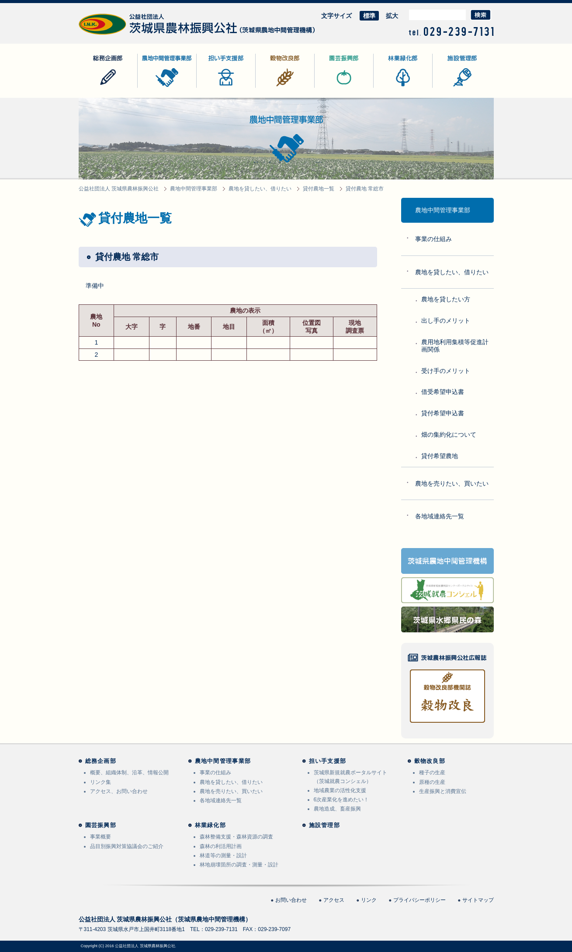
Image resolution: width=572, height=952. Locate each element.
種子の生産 (432, 772)
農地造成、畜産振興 (337, 809)
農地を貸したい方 (445, 299)
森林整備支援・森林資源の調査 (236, 837)
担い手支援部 (215, 87)
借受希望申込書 (442, 391)
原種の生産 (432, 782)
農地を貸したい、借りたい (452, 272)
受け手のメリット (445, 370)
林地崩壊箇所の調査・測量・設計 (239, 865)
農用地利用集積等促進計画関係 (455, 345)
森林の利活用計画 (221, 846)
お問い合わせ (291, 900)
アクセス (333, 900)
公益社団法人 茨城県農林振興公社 (125, 34)
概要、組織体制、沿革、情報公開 (129, 772)
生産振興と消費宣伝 (442, 791)
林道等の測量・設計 (223, 855)
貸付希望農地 (439, 455)
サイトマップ (478, 900)
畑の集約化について (448, 434)
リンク (369, 900)
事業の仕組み (433, 238)
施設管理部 (448, 87)
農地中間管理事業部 (165, 87)
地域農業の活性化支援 (340, 790)
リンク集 (100, 782)
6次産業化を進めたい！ (341, 800)
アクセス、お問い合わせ (119, 791)
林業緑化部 (389, 87)
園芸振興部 (330, 87)
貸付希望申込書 (442, 413)
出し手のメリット (445, 320)
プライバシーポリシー (419, 900)
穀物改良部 (271, 87)
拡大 (392, 15)
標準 (369, 15)
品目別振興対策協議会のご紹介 (126, 846)
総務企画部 (94, 87)
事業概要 (100, 837)
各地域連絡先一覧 (439, 516)
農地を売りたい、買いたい (452, 483)
